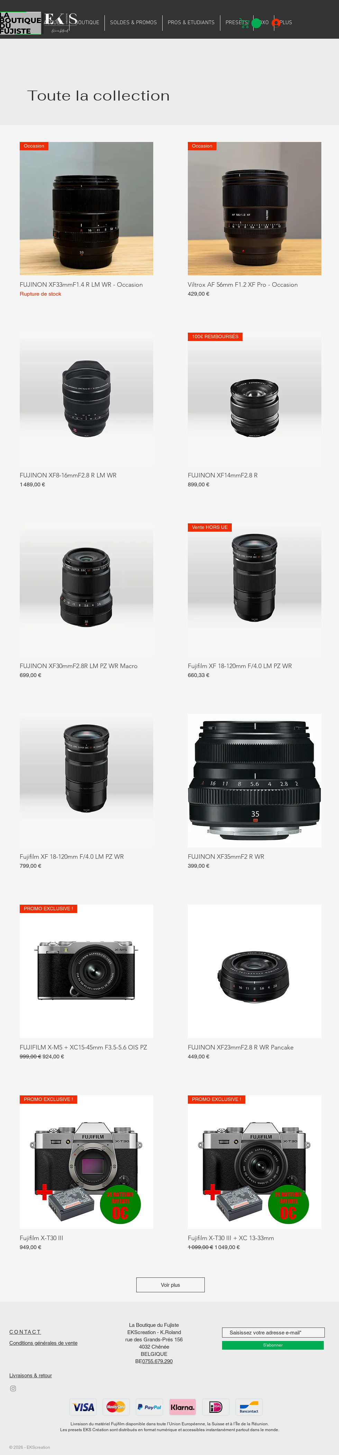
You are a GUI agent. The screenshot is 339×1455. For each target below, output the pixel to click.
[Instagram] (13, 1388)
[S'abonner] (273, 1345)
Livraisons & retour (30, 1375)
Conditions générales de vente (43, 1343)
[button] (251, 23)
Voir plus (170, 1285)
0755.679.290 (157, 1361)
